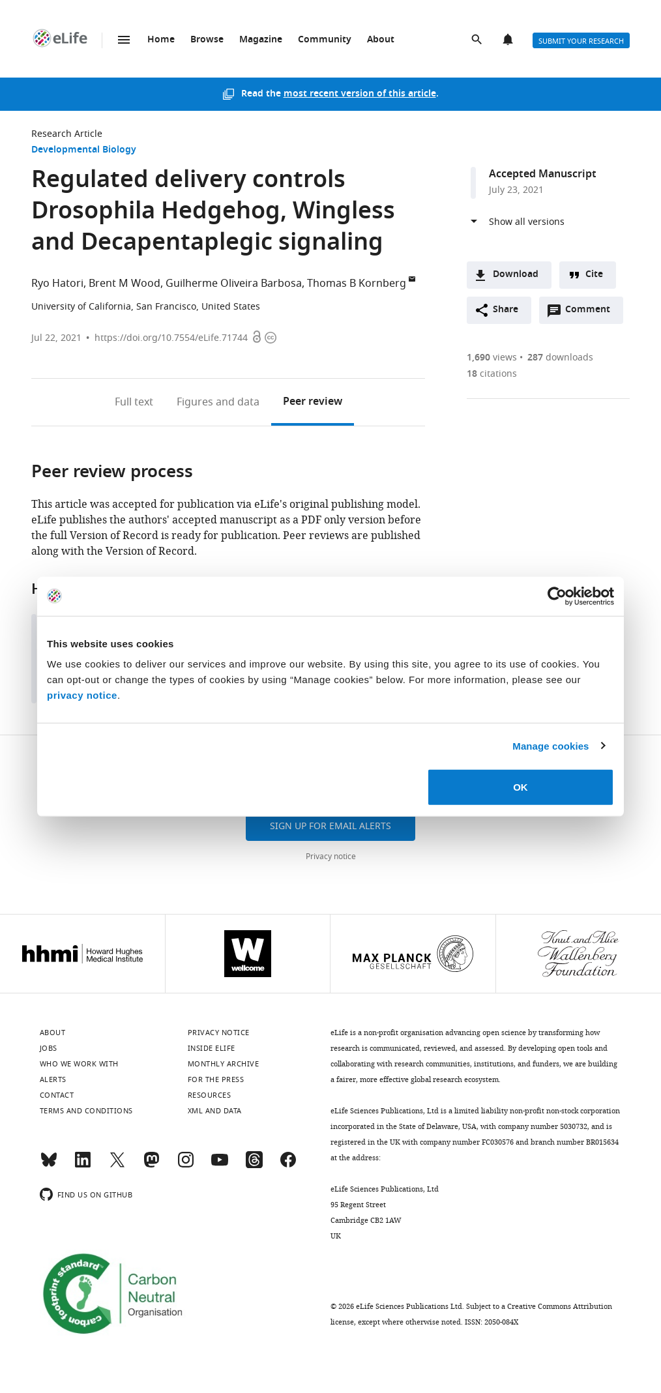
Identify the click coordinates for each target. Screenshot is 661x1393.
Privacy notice (331, 856)
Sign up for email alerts (330, 826)
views (492, 357)
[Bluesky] (49, 1165)
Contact (57, 1095)
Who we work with (79, 1064)
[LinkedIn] (83, 1165)
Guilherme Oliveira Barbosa (234, 283)
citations (492, 374)
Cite (594, 274)
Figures (218, 402)
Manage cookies (550, 745)
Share (505, 309)
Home (161, 40)
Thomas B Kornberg (356, 283)
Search (478, 40)
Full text (134, 402)
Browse (207, 40)
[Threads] (254, 1165)
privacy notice (82, 695)
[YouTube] (220, 1165)
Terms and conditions (86, 1111)
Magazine (260, 40)
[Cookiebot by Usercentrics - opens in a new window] (557, 596)
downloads (560, 357)
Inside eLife (211, 1048)
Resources (209, 1095)
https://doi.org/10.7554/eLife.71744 (171, 338)
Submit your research (581, 41)
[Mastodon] (151, 1165)
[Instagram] (186, 1165)
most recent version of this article (360, 94)
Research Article (66, 134)
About (380, 40)
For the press (216, 1079)
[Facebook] (288, 1165)
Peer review (312, 402)
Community (324, 40)
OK (520, 787)
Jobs (48, 1048)
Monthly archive (223, 1064)
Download (515, 274)
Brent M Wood (124, 283)
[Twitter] (117, 1165)
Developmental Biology (83, 150)
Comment (592, 313)
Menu (124, 40)
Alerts (509, 40)
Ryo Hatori (57, 283)
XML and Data (215, 1111)
